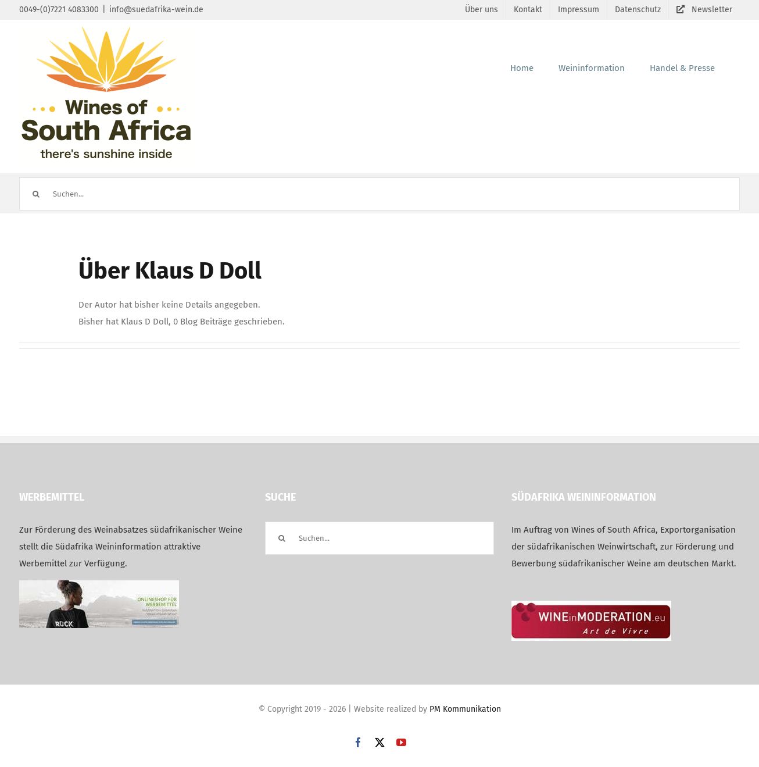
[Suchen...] (379, 194)
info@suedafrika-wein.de (156, 10)
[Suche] (35, 194)
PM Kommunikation (465, 709)
